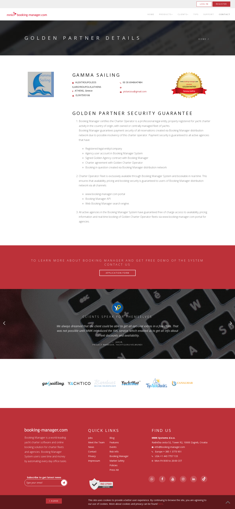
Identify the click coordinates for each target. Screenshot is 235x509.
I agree (53, 501)
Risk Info (114, 451)
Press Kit (114, 469)
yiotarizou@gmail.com (135, 91)
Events (113, 447)
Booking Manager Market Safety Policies (119, 461)
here (160, 503)
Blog (112, 437)
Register (221, 4)
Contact (224, 14)
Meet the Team (96, 442)
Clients (183, 14)
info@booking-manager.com (170, 447)
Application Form (117, 272)
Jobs (90, 437)
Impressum (94, 460)
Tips (195, 14)
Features (114, 442)
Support (208, 14)
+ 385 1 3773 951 (172, 451)
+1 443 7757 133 (169, 456)
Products (166, 14)
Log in (204, 4)
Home (151, 14)
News (91, 447)
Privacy (92, 456)
